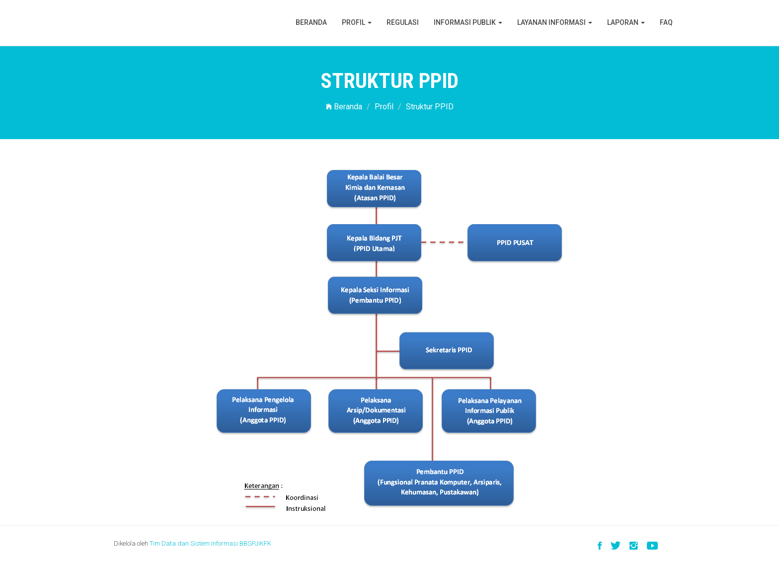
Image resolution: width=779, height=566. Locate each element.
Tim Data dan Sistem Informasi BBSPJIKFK (210, 543)
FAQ (666, 22)
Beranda (311, 22)
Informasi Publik (468, 22)
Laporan (626, 22)
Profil (357, 22)
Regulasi (403, 22)
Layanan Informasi (554, 22)
